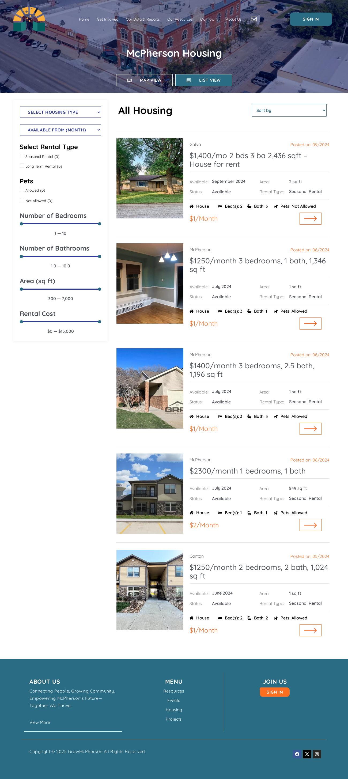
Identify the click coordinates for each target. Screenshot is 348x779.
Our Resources (180, 19)
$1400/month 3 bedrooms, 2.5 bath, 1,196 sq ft (252, 370)
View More (39, 722)
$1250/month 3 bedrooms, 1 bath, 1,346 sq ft (258, 265)
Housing (174, 709)
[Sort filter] (289, 110)
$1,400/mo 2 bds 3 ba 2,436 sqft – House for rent (248, 160)
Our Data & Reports (143, 19)
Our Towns (209, 19)
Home (84, 19)
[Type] (60, 112)
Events (174, 700)
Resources (174, 691)
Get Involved (107, 19)
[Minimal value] (60, 223)
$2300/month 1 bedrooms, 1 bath (248, 470)
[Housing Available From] (60, 129)
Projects (174, 719)
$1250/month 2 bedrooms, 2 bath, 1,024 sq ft (259, 571)
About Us (234, 19)
